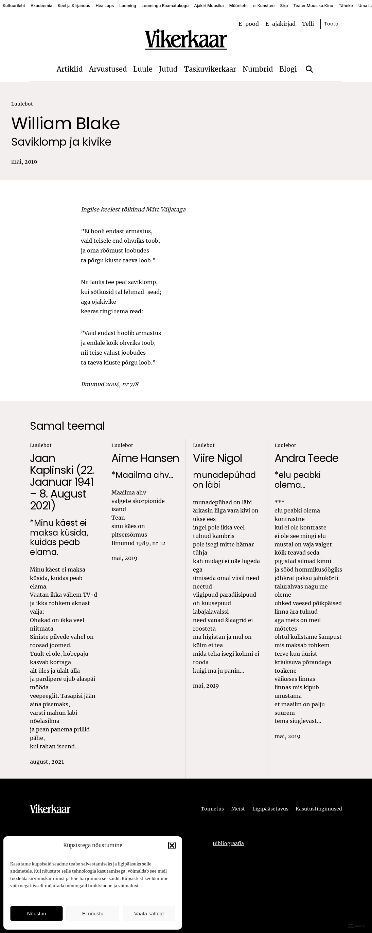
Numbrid (258, 69)
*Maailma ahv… (142, 475)
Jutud (168, 69)
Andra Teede (306, 458)
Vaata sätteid (148, 913)
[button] (172, 845)
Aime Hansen (145, 458)
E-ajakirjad (280, 23)
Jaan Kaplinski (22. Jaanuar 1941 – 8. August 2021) (62, 482)
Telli (308, 23)
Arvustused (108, 69)
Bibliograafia (228, 843)
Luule (143, 69)
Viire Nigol (217, 458)
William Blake (65, 123)
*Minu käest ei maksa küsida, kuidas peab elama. (59, 537)
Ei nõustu (93, 913)
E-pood (248, 23)
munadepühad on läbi (224, 480)
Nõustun (36, 913)
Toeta (331, 23)
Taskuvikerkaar (210, 69)
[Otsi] (309, 69)
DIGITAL (357, 926)
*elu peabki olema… (297, 480)
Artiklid (70, 69)
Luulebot (22, 104)
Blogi (288, 69)
